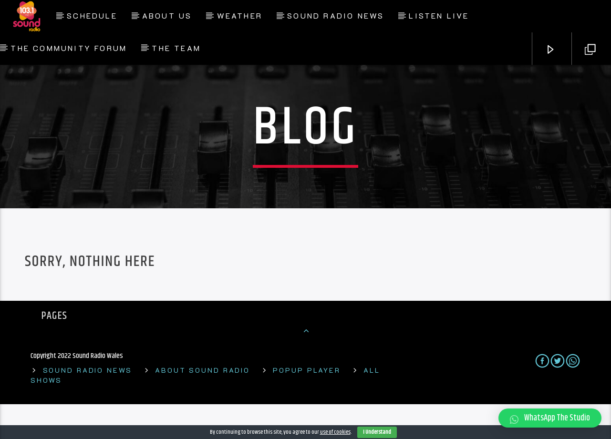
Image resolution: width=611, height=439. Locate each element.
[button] (549, 418)
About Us (167, 15)
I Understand (377, 432)
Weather (239, 15)
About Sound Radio (202, 404)
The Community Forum (68, 48)
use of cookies (335, 432)
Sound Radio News (335, 15)
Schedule (92, 15)
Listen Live (439, 15)
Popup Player (307, 404)
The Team (176, 48)
